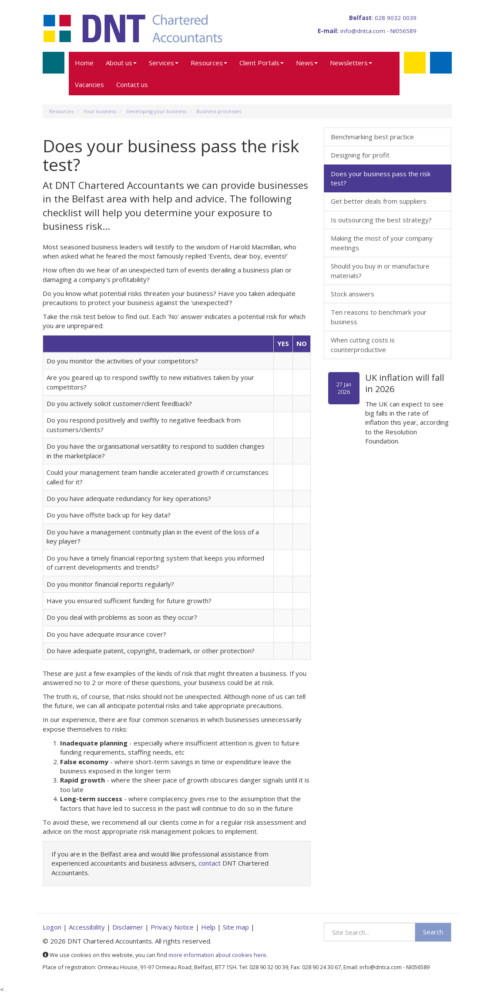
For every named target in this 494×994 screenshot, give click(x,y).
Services (163, 62)
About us (121, 62)
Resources (209, 62)
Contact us (132, 84)
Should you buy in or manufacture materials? (380, 270)
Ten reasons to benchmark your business (379, 317)
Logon (52, 927)
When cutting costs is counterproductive (363, 344)
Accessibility (87, 927)
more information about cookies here (217, 955)
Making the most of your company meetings (382, 243)
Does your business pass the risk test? (380, 178)
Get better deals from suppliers (379, 201)
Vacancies (89, 84)
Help (208, 927)
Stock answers (352, 293)
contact (209, 863)
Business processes (218, 111)
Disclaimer (127, 927)
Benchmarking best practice (372, 136)
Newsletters (351, 62)
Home (84, 62)
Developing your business (156, 111)
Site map (236, 927)
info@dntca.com (362, 31)
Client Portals (261, 62)
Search (433, 931)
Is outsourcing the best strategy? (381, 219)
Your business (100, 111)
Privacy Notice (172, 927)
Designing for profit (360, 155)
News (307, 62)
